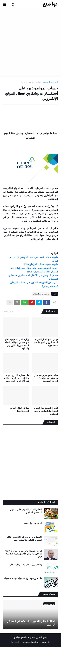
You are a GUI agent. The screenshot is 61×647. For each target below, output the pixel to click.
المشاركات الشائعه (46, 502)
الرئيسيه (46, 642)
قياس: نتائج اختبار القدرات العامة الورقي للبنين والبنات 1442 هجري (46, 342)
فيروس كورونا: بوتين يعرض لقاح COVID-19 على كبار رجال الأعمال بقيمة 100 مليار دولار (23, 554)
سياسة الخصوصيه (30, 642)
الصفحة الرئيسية (50, 82)
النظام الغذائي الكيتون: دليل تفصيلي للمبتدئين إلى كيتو (26, 511)
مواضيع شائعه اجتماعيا (31, 82)
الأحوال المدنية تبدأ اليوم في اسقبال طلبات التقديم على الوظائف (45, 411)
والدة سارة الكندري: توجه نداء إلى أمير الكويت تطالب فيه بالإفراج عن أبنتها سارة (16, 378)
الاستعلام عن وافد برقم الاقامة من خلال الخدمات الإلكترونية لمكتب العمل (24, 538)
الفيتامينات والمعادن (33, 523)
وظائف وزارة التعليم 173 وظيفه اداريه (25, 564)
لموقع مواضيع (20, 637)
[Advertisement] (30, 42)
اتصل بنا (15, 642)
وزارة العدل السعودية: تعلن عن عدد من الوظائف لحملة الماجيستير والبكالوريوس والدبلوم (17, 344)
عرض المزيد (8, 311)
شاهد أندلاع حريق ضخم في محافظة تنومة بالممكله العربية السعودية (46, 378)
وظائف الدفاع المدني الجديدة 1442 (19, 409)
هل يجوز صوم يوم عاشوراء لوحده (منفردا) (23, 578)
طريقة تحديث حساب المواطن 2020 (41, 264)
